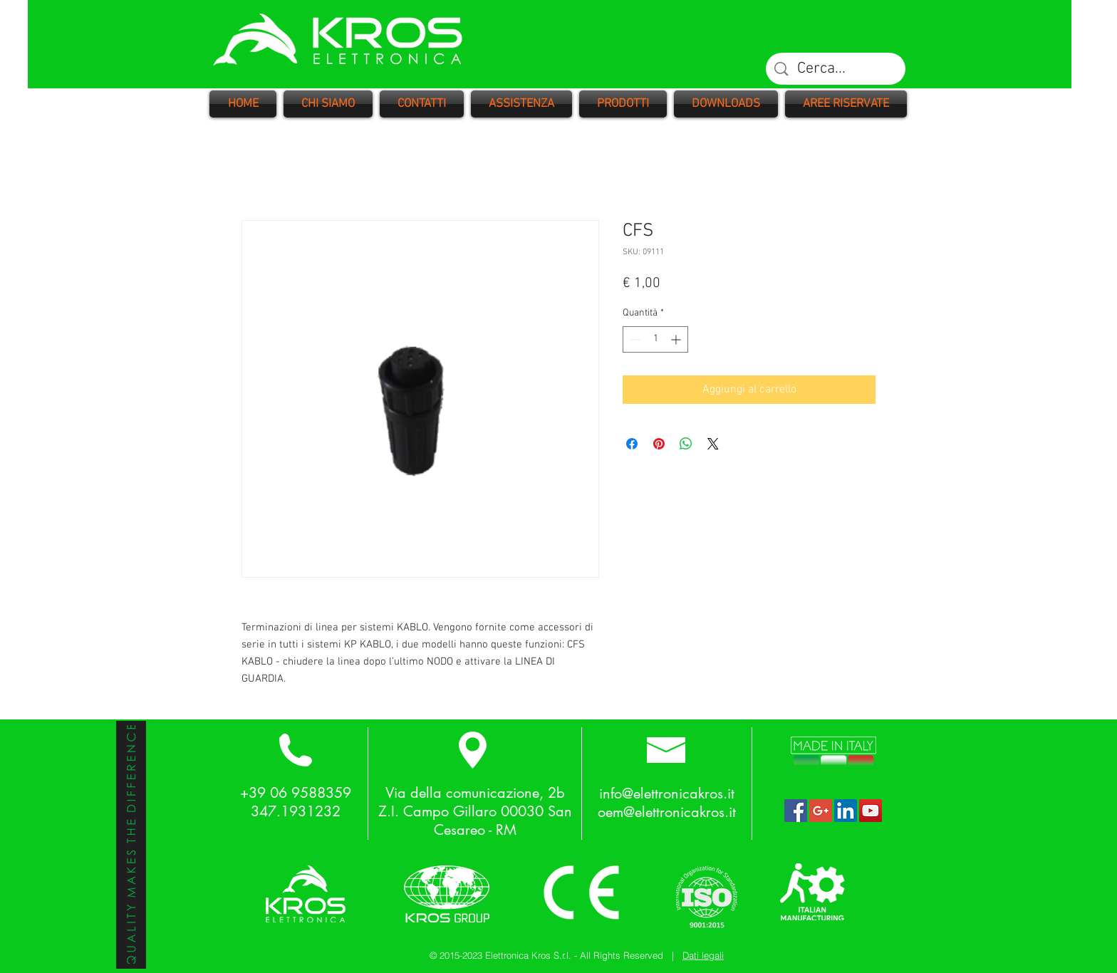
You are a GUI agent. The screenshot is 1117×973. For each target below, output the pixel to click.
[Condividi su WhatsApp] (686, 443)
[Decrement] (634, 339)
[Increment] (677, 339)
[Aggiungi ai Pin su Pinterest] (658, 443)
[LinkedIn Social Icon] (845, 810)
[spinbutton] (655, 339)
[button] (623, 104)
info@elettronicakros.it (666, 793)
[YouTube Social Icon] (870, 810)
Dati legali (703, 955)
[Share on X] (713, 443)
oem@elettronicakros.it (667, 812)
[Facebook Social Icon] (795, 810)
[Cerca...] (836, 69)
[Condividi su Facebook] (631, 443)
